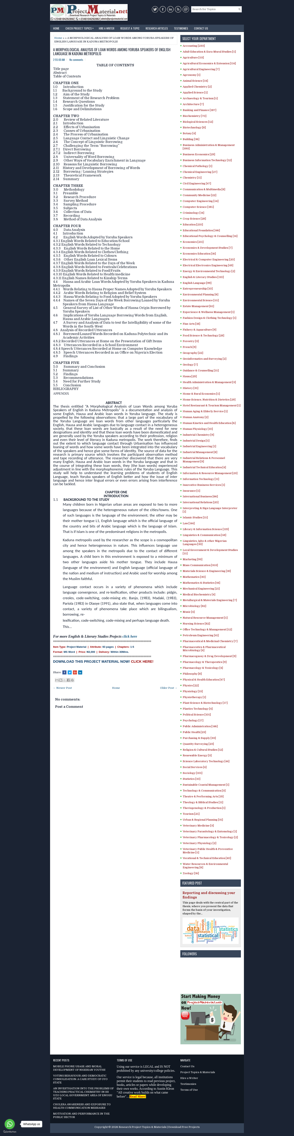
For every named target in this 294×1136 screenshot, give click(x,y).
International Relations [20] (200, 502)
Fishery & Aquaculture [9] (199, 329)
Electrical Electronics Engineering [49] (208, 265)
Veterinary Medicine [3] (198, 825)
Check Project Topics (80, 27)
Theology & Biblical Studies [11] (203, 802)
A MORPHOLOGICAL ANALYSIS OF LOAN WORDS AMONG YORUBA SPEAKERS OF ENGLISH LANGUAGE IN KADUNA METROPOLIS (111, 52)
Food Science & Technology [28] (203, 335)
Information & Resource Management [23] (210, 473)
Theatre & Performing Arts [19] (203, 796)
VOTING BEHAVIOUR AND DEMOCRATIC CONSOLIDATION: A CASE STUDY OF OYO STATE (80, 1079)
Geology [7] (190, 364)
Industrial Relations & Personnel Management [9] (204, 460)
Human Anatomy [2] (195, 417)
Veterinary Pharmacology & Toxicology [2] (210, 837)
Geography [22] (193, 352)
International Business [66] (200, 496)
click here (130, 636)
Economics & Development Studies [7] (207, 247)
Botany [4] (189, 133)
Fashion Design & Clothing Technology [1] (209, 317)
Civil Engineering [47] (197, 183)
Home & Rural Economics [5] (201, 393)
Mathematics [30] (194, 576)
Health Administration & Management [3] (209, 382)
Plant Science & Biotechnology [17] (205, 702)
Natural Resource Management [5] (205, 617)
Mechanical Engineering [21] (201, 588)
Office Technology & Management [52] (207, 629)
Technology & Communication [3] (204, 790)
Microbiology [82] (194, 606)
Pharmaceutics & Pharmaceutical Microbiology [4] (204, 649)
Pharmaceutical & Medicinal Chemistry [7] (210, 641)
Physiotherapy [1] (194, 697)
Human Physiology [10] (198, 428)
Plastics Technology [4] (198, 708)
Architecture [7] (193, 104)
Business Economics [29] (199, 154)
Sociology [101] (192, 773)
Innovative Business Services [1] (204, 484)
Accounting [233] (194, 45)
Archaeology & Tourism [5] (200, 98)
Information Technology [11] (201, 479)
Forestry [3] (191, 341)
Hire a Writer (106, 28)
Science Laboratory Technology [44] (206, 761)
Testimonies (181, 28)
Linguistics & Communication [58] (204, 535)
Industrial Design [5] (196, 440)
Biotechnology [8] (194, 127)
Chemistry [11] (192, 177)
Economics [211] (193, 241)
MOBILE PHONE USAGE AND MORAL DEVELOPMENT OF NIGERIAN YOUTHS (79, 1068)
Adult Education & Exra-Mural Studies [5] (209, 51)
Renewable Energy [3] (197, 755)
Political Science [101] (197, 714)
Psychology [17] (193, 720)
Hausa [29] (190, 376)
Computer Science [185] (198, 206)
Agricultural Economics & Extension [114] (209, 63)
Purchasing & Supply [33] (199, 738)
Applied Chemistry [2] (197, 86)
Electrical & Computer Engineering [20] (209, 259)
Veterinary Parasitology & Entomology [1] (210, 831)
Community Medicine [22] (199, 195)
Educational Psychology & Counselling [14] (210, 236)
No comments (76, 60)
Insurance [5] (191, 490)
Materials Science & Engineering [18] (207, 571)
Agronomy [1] (191, 74)
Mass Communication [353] (200, 565)
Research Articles (157, 28)
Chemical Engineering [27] (200, 171)
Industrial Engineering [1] (199, 446)
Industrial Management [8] (200, 452)
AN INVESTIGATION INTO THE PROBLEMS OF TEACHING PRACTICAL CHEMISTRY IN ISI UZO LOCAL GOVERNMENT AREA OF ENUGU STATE (83, 1093)
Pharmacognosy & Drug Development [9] (209, 656)
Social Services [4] (195, 767)
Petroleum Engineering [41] (201, 635)
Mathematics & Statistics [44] (201, 582)
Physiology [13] (193, 691)
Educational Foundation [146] (201, 230)
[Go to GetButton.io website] (9, 1132)
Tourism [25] (191, 813)
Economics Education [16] (199, 253)
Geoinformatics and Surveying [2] (204, 358)
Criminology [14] (193, 212)
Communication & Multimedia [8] (204, 189)
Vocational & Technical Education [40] (207, 858)
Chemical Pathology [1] (197, 166)
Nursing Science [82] (196, 623)
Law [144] (189, 523)
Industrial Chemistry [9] (198, 434)
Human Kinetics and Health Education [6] (209, 423)
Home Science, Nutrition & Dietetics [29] (209, 399)
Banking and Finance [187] (199, 110)
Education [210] (193, 224)
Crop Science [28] (194, 218)
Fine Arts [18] (191, 323)
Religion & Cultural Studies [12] (203, 749)
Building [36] (191, 139)
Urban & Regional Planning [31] (203, 819)
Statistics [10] (191, 778)
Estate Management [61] (198, 306)
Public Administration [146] (200, 726)
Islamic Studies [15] (195, 517)
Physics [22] (191, 685)
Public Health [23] (194, 732)
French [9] (189, 347)
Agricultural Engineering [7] (201, 69)
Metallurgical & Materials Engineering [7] (210, 600)
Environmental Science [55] (201, 300)
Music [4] (189, 611)
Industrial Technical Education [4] (204, 467)
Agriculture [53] (193, 57)
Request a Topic (130, 28)
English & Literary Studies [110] (203, 277)
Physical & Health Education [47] (204, 679)
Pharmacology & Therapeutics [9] (205, 662)
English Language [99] (197, 282)
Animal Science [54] (195, 80)
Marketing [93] (192, 559)
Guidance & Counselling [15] (201, 370)
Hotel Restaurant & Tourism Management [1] (211, 405)
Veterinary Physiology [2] (199, 843)
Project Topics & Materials (197, 1072)
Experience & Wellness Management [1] (208, 312)
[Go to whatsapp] (10, 1124)
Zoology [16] (191, 873)
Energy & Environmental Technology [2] (209, 271)
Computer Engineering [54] (200, 201)
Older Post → (168, 687)
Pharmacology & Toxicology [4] (203, 667)
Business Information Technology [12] (207, 160)
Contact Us (201, 28)
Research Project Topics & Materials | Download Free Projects (159, 1127)
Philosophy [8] (192, 673)
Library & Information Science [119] (206, 529)
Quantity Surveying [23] (198, 743)
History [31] (190, 388)
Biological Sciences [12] (198, 121)
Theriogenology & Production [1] (204, 807)
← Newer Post (62, 687)
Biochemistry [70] (194, 115)
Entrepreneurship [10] (198, 288)
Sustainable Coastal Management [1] (206, 784)
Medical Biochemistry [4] (199, 594)
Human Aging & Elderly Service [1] (205, 411)
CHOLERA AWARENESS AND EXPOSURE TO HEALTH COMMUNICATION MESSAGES (82, 1106)
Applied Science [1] (195, 92)
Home (56, 28)
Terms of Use (189, 1089)
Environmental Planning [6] (200, 294)
